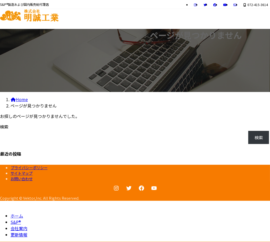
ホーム (16, 216)
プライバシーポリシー (29, 167)
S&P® (15, 222)
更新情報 (18, 234)
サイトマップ (21, 173)
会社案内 (18, 228)
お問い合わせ (21, 178)
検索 (4, 126)
